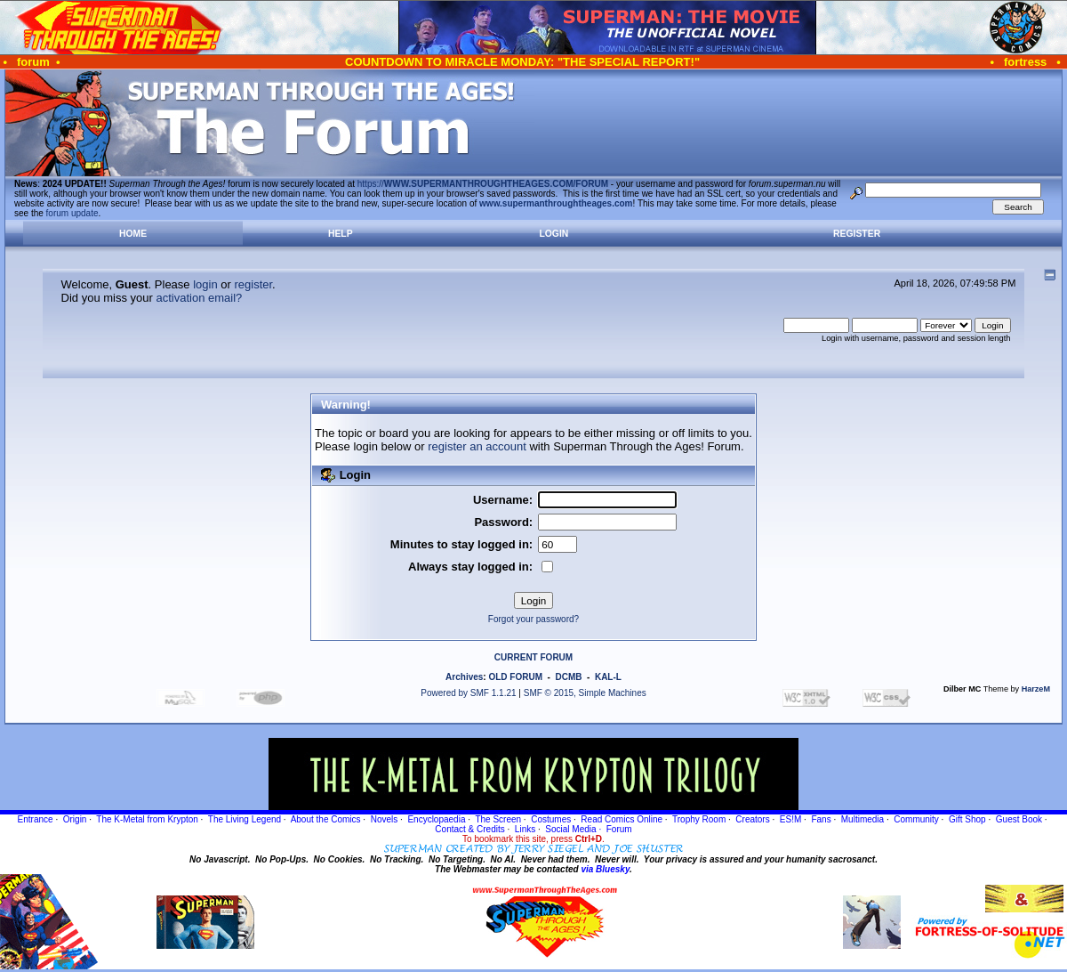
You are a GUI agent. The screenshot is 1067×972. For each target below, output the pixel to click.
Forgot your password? (533, 619)
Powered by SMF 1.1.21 (468, 693)
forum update (72, 213)
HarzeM (1036, 688)
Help (340, 234)
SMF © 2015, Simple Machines (585, 693)
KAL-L (608, 677)
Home (133, 234)
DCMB (568, 677)
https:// (482, 184)
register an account (477, 446)
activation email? (199, 297)
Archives (464, 677)
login (205, 284)
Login (553, 234)
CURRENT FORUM (533, 657)
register (253, 284)
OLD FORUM (515, 677)
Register (856, 234)
